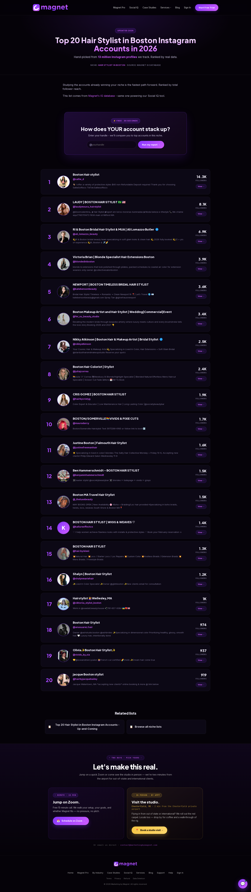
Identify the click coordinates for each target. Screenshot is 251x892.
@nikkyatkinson (82, 344)
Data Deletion (139, 878)
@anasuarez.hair (83, 627)
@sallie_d (78, 179)
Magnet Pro (119, 7)
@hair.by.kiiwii (81, 551)
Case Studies (149, 7)
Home (70, 873)
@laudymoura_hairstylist (87, 206)
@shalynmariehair (83, 578)
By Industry (97, 873)
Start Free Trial (207, 7)
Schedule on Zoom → (71, 821)
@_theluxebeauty (83, 499)
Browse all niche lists (146, 727)
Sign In (187, 7)
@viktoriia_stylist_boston (87, 602)
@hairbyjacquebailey (85, 679)
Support (161, 873)
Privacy (118, 878)
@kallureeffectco (83, 526)
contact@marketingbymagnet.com (138, 845)
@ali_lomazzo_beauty (85, 234)
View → (201, 186)
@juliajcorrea (80, 371)
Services (165, 7)
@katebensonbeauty (85, 289)
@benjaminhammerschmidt (88, 475)
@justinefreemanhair (85, 447)
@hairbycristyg (81, 398)
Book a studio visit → (149, 830)
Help (171, 873)
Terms (109, 878)
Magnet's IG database (101, 95)
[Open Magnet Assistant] (242, 883)
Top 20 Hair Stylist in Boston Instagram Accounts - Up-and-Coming (83, 726)
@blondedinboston (84, 261)
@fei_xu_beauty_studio (86, 316)
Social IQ (133, 7)
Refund (127, 878)
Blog (177, 7)
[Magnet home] (50, 7)
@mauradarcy (81, 423)
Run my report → (151, 144)
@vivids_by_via (81, 654)
